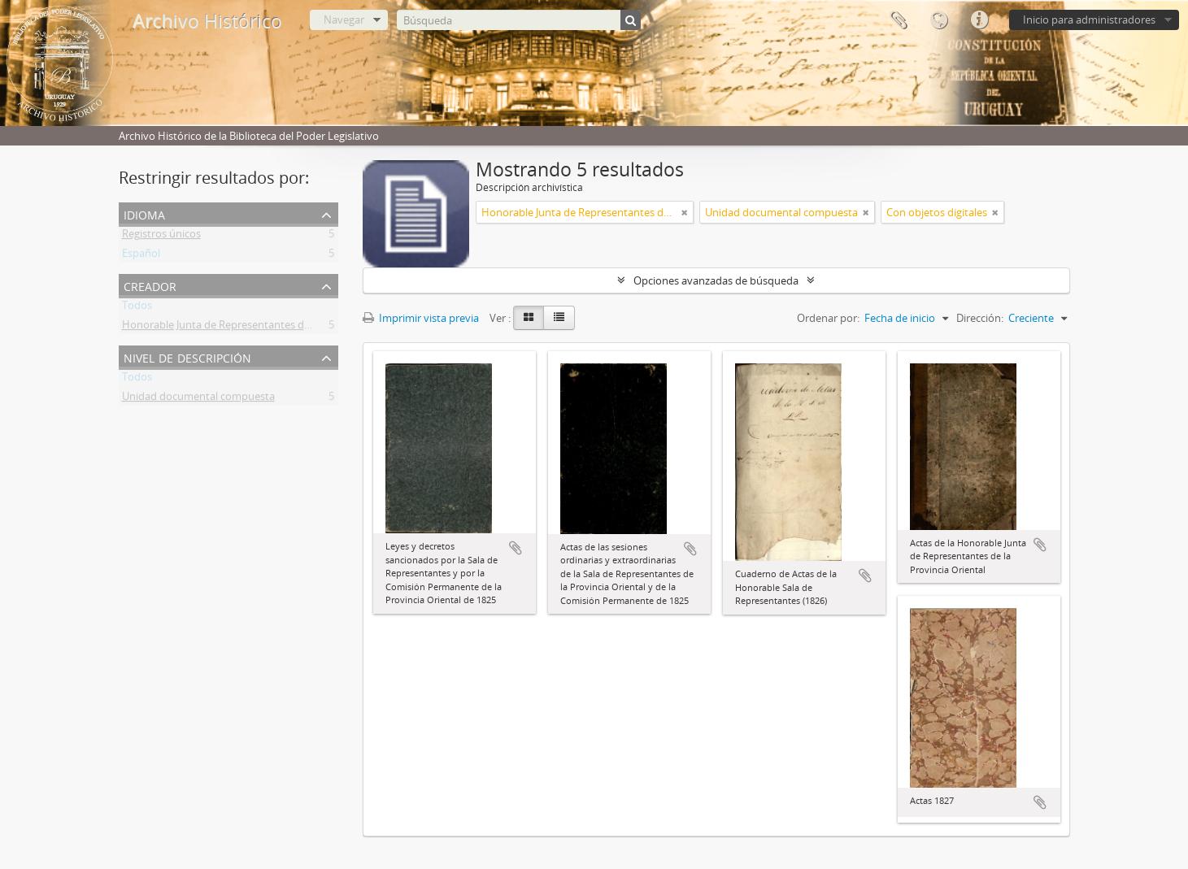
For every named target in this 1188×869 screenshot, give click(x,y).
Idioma (938, 20)
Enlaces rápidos (979, 20)
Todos (137, 308)
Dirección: (979, 318)
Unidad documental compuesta (198, 399)
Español (141, 256)
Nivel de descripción (187, 356)
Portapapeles (897, 20)
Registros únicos (161, 236)
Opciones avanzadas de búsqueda (716, 280)
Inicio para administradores (1089, 19)
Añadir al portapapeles (515, 548)
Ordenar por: (828, 318)
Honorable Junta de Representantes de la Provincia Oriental (265, 327)
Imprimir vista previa (421, 318)
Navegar (344, 19)
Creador (150, 285)
